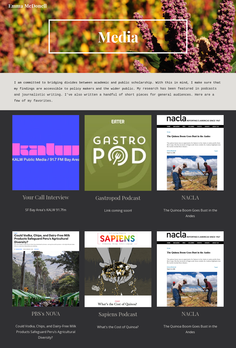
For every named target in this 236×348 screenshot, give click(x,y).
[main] (118, 36)
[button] (231, 6)
